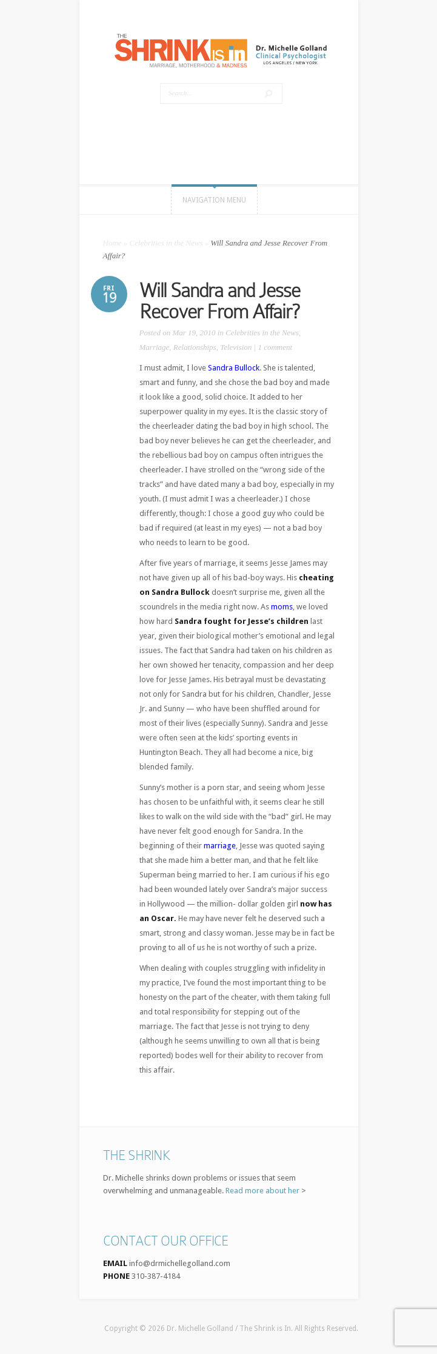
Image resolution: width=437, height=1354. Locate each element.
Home (112, 242)
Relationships (194, 347)
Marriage (154, 347)
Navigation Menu (214, 200)
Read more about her (262, 1190)
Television (236, 347)
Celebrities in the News (166, 242)
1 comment (275, 347)
